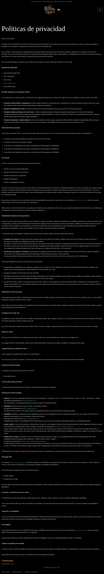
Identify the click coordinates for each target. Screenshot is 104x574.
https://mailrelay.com (29, 400)
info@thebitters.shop (10, 83)
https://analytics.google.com (64, 426)
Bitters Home (6, 572)
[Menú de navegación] (99, 10)
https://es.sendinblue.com (30, 418)
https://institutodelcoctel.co (18, 462)
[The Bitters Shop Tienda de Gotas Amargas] (49, 10)
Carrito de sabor (17, 572)
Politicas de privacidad (31, 572)
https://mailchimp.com (29, 408)
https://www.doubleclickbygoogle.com (34, 441)
